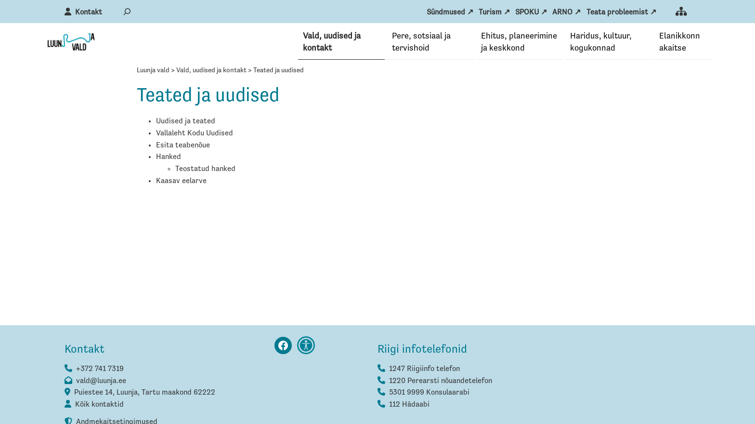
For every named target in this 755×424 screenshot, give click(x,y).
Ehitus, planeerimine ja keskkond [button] (519, 42)
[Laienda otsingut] (127, 11)
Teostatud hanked (205, 169)
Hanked (168, 157)
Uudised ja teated (185, 122)
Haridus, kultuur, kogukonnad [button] (601, 42)
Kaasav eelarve (181, 182)
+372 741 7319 (100, 369)
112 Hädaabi (409, 405)
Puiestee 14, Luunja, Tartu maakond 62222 (144, 393)
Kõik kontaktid (99, 405)
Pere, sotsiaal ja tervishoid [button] (421, 42)
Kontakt (88, 12)
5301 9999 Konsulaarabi (429, 393)
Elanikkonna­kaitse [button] (679, 42)
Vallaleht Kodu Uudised (194, 134)
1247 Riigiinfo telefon (424, 369)
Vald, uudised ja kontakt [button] (332, 42)
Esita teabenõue (183, 146)
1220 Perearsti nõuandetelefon (440, 381)
